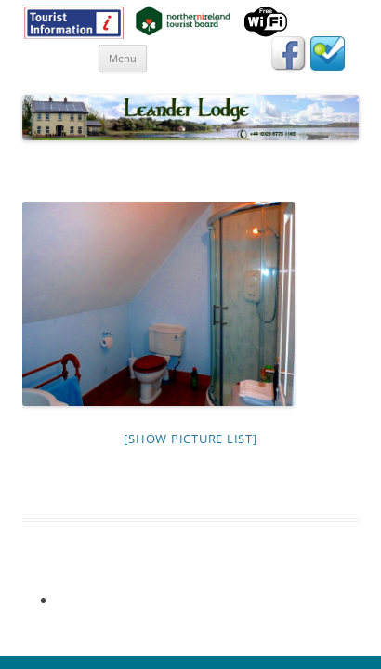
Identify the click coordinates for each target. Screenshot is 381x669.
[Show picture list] (190, 438)
